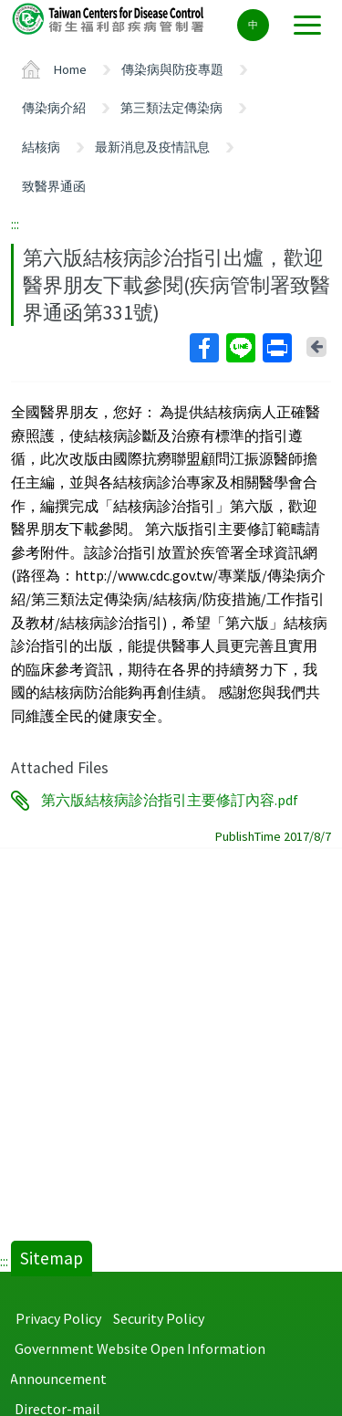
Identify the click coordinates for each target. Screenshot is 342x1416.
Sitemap (51, 1258)
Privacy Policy (58, 1318)
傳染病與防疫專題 (172, 69)
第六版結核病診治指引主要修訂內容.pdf (169, 801)
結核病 (41, 147)
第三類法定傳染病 (171, 108)
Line (239, 347)
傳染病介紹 (54, 108)
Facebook (203, 347)
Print (276, 347)
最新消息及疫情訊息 (152, 147)
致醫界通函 (54, 186)
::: (15, 224)
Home (70, 69)
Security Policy (158, 1318)
